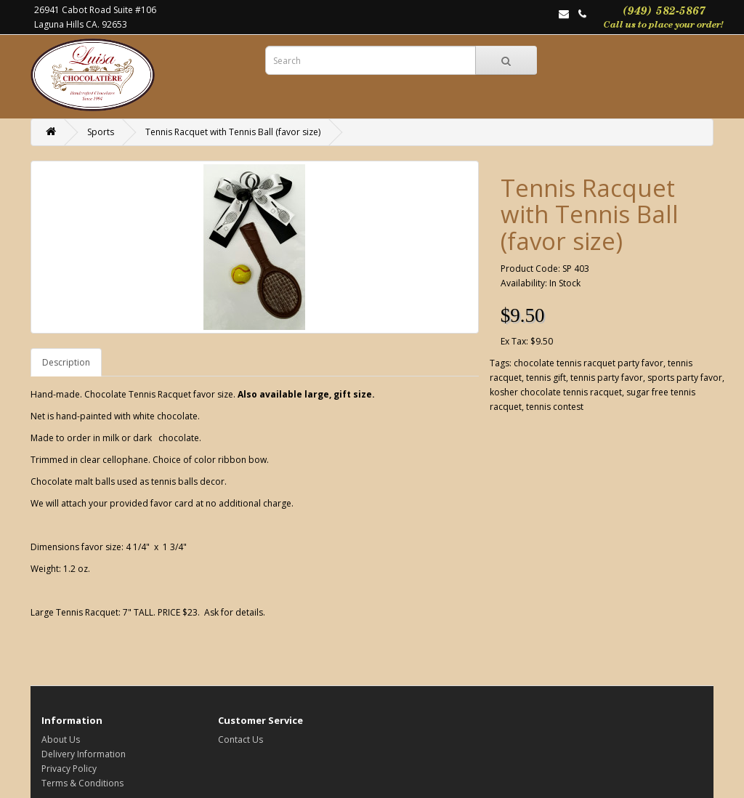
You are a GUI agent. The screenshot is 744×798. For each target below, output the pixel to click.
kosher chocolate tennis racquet (556, 392)
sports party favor (684, 377)
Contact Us (240, 739)
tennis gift (546, 377)
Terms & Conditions (82, 783)
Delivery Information (83, 754)
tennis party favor (606, 377)
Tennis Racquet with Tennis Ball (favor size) (232, 132)
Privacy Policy (69, 768)
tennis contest (554, 406)
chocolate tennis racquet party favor (588, 363)
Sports (100, 132)
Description (66, 362)
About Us (60, 739)
